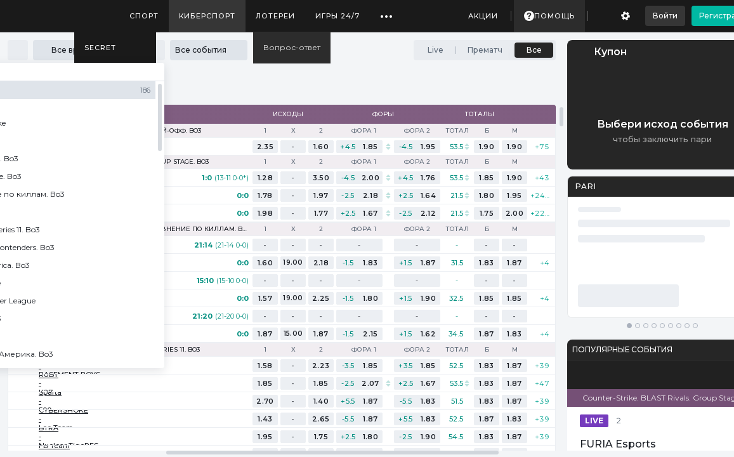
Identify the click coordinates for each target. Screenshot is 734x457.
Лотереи (275, 15)
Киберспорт (207, 15)
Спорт (144, 15)
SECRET (100, 47)
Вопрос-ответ (291, 47)
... (386, 11)
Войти (665, 15)
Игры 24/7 (337, 15)
